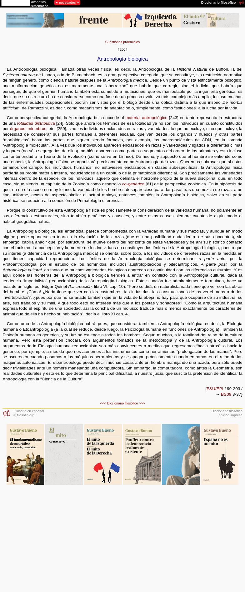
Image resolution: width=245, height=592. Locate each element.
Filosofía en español (28, 411)
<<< (103, 403)
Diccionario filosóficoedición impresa (227, 413)
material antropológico (146, 117)
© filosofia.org (23, 415)
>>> (142, 403)
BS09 (226, 394)
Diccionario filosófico (122, 403)
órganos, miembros (28, 128)
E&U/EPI (215, 388)
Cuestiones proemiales (122, 42)
